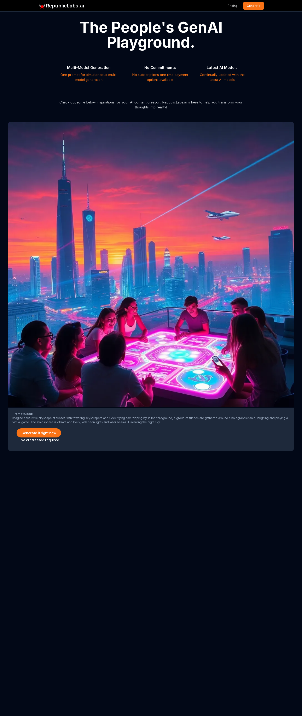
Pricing (233, 5)
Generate (253, 5)
